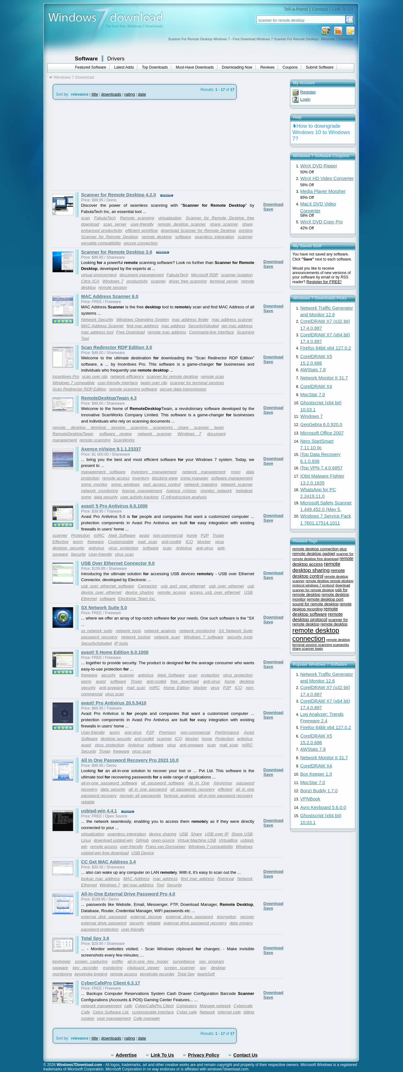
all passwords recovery (192, 789)
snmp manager (194, 478)
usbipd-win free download (105, 852)
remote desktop (157, 236)
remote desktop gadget (313, 553)
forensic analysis (180, 795)
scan (85, 218)
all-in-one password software (109, 783)
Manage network (215, 1005)
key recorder (85, 967)
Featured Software (90, 67)
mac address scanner (232, 319)
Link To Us (342, 9)
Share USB (242, 834)
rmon (236, 471)
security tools (240, 637)
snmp (86, 497)
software (183, 236)
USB (248, 592)
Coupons (290, 67)
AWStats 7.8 (313, 369)
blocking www (165, 478)
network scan (167, 637)
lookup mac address (100, 878)
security (108, 675)
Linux (86, 840)
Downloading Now (237, 67)
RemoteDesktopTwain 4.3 (109, 398)
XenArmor (222, 783)
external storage (146, 916)
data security (106, 497)
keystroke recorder (157, 974)
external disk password (104, 916)
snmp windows (125, 484)
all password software (162, 783)
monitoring (112, 967)
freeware (96, 541)
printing (246, 230)
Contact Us (245, 1055)
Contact (320, 9)
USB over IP (217, 834)
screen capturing (91, 961)
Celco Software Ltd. (111, 1012)
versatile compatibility (101, 243)
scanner (245, 236)
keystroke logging (91, 974)
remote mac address (167, 332)
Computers (186, 1005)
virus (219, 541)
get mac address (237, 325)
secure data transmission (183, 389)
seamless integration (214, 236)
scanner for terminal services (197, 382)
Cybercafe (243, 1005)
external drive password (189, 916)
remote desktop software (315, 611)
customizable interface (153, 1012)
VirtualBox (228, 840)
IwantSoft (206, 974)
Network (245, 878)
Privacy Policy (203, 1055)
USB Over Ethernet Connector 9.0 (118, 563)
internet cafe (229, 1012)
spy (203, 967)
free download (185, 681)
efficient (225, 789)
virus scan (124, 554)
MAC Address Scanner (102, 325)
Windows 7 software (203, 637)
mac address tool (97, 332)
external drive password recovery (194, 923)
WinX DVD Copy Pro (321, 221)
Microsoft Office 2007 (322, 432)
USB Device (142, 852)
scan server (115, 224)
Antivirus (184, 548)
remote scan (212, 376)
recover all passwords (140, 795)
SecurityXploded (203, 325)
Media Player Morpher (323, 191)
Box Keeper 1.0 (316, 774)
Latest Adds (124, 67)
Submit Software (319, 67)
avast (144, 535)
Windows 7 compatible (74, 382)
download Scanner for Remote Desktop (198, 230)
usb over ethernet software (107, 586)
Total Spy (186, 974)
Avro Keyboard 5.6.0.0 (323, 807)
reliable (88, 802)
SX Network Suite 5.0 (104, 607)
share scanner (224, 224)
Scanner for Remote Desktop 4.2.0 (118, 194)
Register (308, 92)
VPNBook (310, 798)
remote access (116, 478)
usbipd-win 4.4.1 (99, 810)
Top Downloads (155, 67)
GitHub (142, 840)
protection (210, 675)
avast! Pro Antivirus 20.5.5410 (113, 702)
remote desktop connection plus (319, 549)
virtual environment (99, 274)
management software (103, 471)
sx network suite (97, 630)
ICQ (189, 541)
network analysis (160, 630)
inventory (140, 478)
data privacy (241, 923)
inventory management (154, 471)
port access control (161, 484)
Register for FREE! (324, 281)
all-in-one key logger (148, 961)
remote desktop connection (315, 634)
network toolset (135, 637)
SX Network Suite (236, 630)
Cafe (85, 1012)
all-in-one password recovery (225, 795)
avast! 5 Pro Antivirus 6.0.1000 (114, 505)
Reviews (267, 67)
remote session (113, 287)
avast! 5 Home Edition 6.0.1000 (115, 652)
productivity (137, 281)
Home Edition (176, 687)
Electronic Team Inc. (137, 598)
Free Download (130, 332)
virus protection (123, 548)
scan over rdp (95, 376)
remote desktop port (325, 599)
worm (78, 541)
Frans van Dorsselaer (165, 846)
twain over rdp (153, 382)
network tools (128, 630)
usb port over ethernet (183, 586)
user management (114, 1018)
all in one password (147, 789)
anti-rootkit (171, 541)
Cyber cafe (187, 1012)
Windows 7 (112, 281)
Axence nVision (181, 490)
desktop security (68, 548)
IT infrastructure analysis (184, 497)
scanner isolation (237, 274)
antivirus (96, 548)
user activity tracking (139, 497)
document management (141, 274)
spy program (211, 961)
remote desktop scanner (182, 224)
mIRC (99, 535)
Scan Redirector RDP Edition (79, 389)
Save (268, 209)
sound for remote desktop (315, 604)
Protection (80, 535)
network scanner (155, 433)
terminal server (224, 281)
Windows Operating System (142, 319)
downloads (111, 94)
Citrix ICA (90, 281)
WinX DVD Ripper (318, 165)
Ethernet (89, 598)
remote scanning (95, 440)
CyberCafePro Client (154, 1005)
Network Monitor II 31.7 (324, 377)
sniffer (117, 961)
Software (86, 58)
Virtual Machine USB (196, 840)
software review (115, 433)
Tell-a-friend (296, 9)
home (192, 535)
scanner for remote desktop (172, 376)
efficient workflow (141, 230)
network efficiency (127, 376)
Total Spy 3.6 (95, 938)
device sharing (139, 592)
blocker (204, 541)
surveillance (184, 961)
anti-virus (204, 548)
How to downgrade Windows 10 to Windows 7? (321, 132)
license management (142, 490)
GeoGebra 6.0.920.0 (321, 424)
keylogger (62, 961)
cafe (128, 1005)
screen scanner (179, 967)
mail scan (147, 541)
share (247, 224)
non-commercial (168, 535)
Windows (244, 846)
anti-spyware (111, 687)
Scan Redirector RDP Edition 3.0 (116, 347)
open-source (163, 840)
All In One (198, 783)
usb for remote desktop (320, 592)
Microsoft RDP (204, 274)
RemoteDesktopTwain (73, 433)
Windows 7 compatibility (210, 846)
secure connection (141, 243)
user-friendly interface (117, 382)
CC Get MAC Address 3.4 (108, 861)
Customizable (120, 541)
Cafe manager (146, 1018)
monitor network (216, 490)
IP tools (121, 643)
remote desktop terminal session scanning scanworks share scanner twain (138, 427)
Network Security (97, 319)
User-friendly (100, 554)
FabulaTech (105, 218)
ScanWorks (124, 440)
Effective (61, 541)
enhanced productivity (101, 230)
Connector (147, 586)
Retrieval (226, 878)
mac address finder (190, 319)
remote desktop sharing (316, 567)
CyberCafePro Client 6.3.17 (110, 982)
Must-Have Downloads (195, 67)
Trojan (218, 535)
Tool (160, 885)
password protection (100, 929)
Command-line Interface (211, 332)
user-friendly (142, 224)
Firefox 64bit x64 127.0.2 (325, 348)
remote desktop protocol (317, 616)
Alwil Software (121, 535)
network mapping (200, 484)
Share (196, 834)
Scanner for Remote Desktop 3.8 (116, 252)
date (142, 94)
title (95, 94)
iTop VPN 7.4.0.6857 (321, 467)
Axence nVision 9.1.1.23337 (111, 449)
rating (129, 94)
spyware (60, 967)
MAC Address (136, 878)
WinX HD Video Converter (327, 178)
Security (78, 554)
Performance (227, 732)
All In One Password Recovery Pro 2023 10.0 (130, 760)
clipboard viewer (143, 967)
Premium (167, 732)
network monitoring (99, 490)
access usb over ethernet (215, 592)
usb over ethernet (226, 586)
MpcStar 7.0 (312, 394)
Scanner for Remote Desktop (109, 236)
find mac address (143, 325)
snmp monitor (94, 484)
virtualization (170, 218)
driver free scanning (188, 281)
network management (203, 471)
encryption (226, 916)
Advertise (126, 1055)
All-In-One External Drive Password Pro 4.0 (128, 893)
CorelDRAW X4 (316, 386)
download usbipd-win (113, 840)
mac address (173, 325)
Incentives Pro (66, 376)
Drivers (116, 58)
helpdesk (244, 490)
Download (274, 204)
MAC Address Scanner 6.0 (110, 296)
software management (232, 478)
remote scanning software (133, 389)
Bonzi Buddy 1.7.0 (319, 790)
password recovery (99, 637)
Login (305, 99)
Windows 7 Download (74, 77)
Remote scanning (137, 218)
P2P (205, 535)
